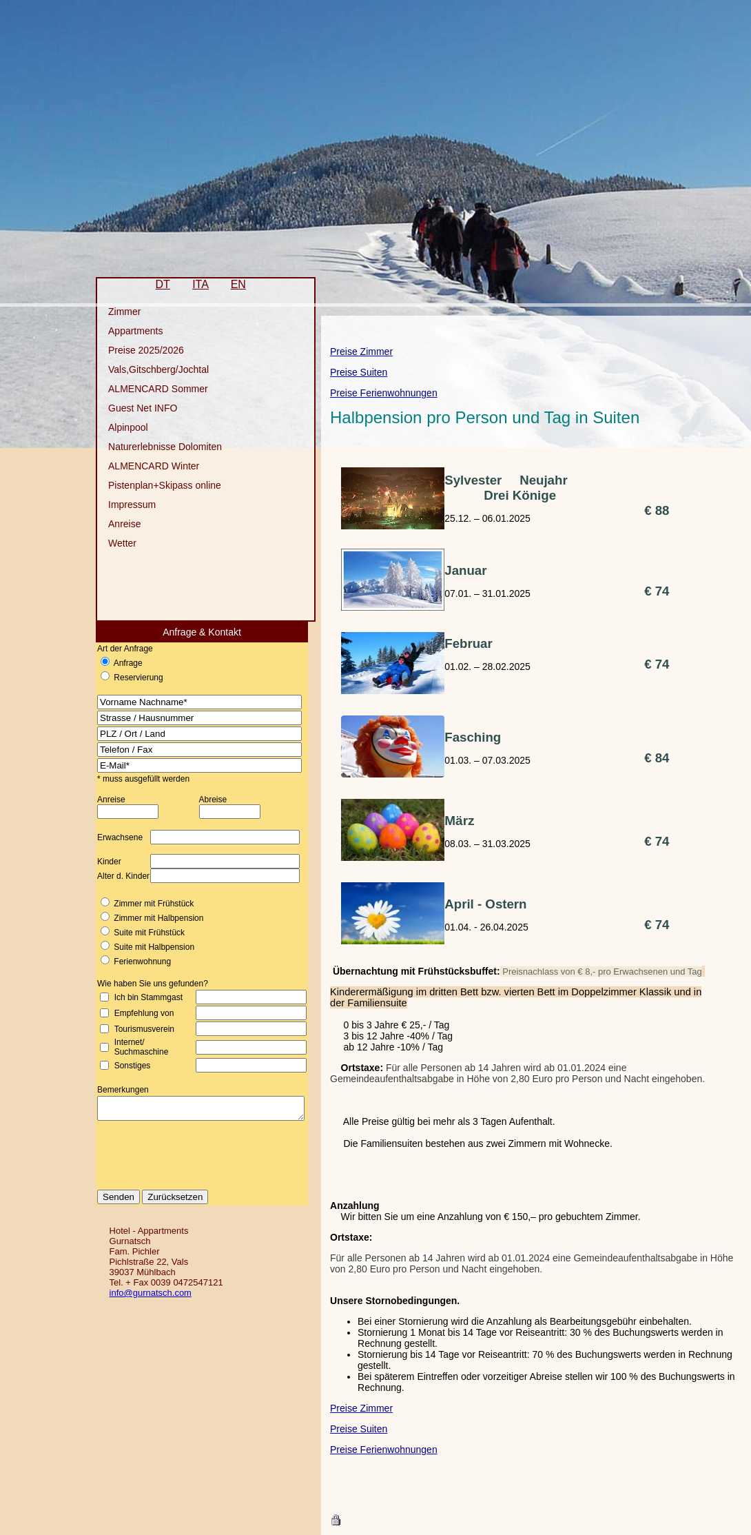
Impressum (120, 504)
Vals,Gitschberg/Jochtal (146, 369)
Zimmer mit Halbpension (147, 918)
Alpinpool (116, 427)
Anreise (112, 523)
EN (226, 284)
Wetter (110, 543)
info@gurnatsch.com (146, 1297)
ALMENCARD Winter (141, 465)
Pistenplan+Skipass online (152, 485)
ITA (189, 284)
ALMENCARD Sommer (146, 388)
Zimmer (112, 311)
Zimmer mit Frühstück (142, 903)
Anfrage (115, 663)
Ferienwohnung (130, 961)
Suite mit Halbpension (142, 947)
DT (150, 284)
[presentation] (201, 1164)
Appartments (123, 330)
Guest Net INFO (130, 408)
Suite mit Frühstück (137, 932)
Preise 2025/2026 (134, 350)
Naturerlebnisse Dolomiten (153, 446)
